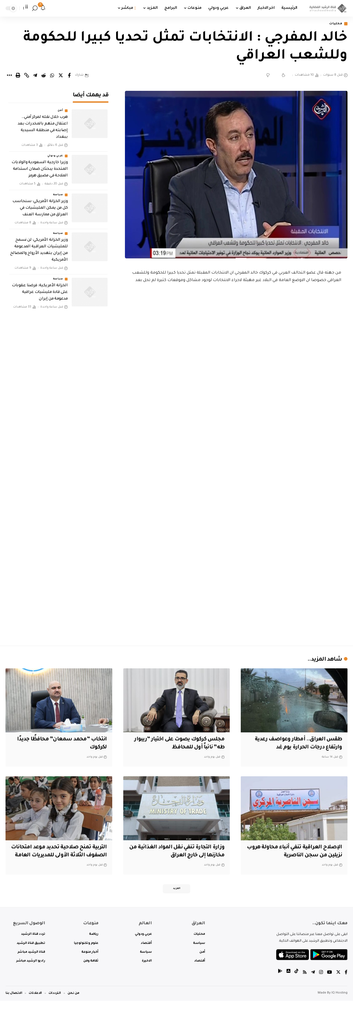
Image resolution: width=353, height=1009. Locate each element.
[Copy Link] (26, 75)
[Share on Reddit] (43, 75)
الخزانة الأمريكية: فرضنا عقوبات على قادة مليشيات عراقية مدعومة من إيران (40, 291)
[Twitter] (338, 981)
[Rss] (305, 981)
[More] (9, 75)
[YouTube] (329, 981)
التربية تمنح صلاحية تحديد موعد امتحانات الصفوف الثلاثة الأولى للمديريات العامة (68, 856)
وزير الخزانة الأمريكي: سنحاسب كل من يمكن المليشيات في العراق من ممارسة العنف (40, 206)
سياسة (58, 193)
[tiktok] (296, 981)
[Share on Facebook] (69, 75)
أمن (60, 109)
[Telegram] (313, 981)
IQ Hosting (339, 1001)
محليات (335, 24)
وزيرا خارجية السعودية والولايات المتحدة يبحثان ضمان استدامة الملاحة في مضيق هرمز (40, 168)
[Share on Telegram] (35, 75)
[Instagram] (321, 981)
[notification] (43, 8)
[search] (35, 8)
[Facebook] (346, 981)
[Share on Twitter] (61, 75)
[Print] (18, 75)
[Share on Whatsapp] (52, 75)
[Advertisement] (236, 593)
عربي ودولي (55, 154)
